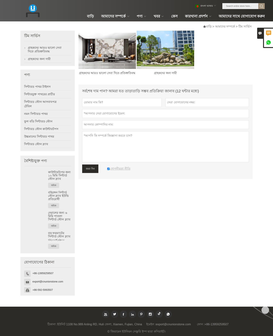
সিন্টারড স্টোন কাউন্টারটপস (41, 129)
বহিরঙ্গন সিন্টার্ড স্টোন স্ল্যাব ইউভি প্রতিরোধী (58, 196)
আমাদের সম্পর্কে (225, 26)
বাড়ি (207, 26)
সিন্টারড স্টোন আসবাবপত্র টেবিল (40, 104)
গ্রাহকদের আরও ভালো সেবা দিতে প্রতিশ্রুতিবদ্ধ (45, 49)
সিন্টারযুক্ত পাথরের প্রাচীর (39, 94)
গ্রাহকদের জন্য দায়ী (39, 59)
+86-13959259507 (42, 273)
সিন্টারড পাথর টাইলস (37, 86)
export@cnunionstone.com (47, 281)
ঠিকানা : (52, 324)
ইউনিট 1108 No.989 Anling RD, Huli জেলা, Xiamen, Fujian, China (99, 324)
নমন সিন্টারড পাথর (36, 113)
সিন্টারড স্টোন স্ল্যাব (36, 144)
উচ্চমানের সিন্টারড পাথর (39, 136)
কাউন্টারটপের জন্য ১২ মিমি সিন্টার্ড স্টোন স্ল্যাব (59, 175)
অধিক (53, 185)
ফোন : (201, 324)
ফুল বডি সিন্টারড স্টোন (38, 121)
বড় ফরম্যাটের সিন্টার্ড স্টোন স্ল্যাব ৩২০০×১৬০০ (59, 236)
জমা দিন (90, 168)
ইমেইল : (151, 324)
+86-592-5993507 (42, 289)
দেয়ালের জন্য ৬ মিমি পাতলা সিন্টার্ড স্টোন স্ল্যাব (59, 216)
